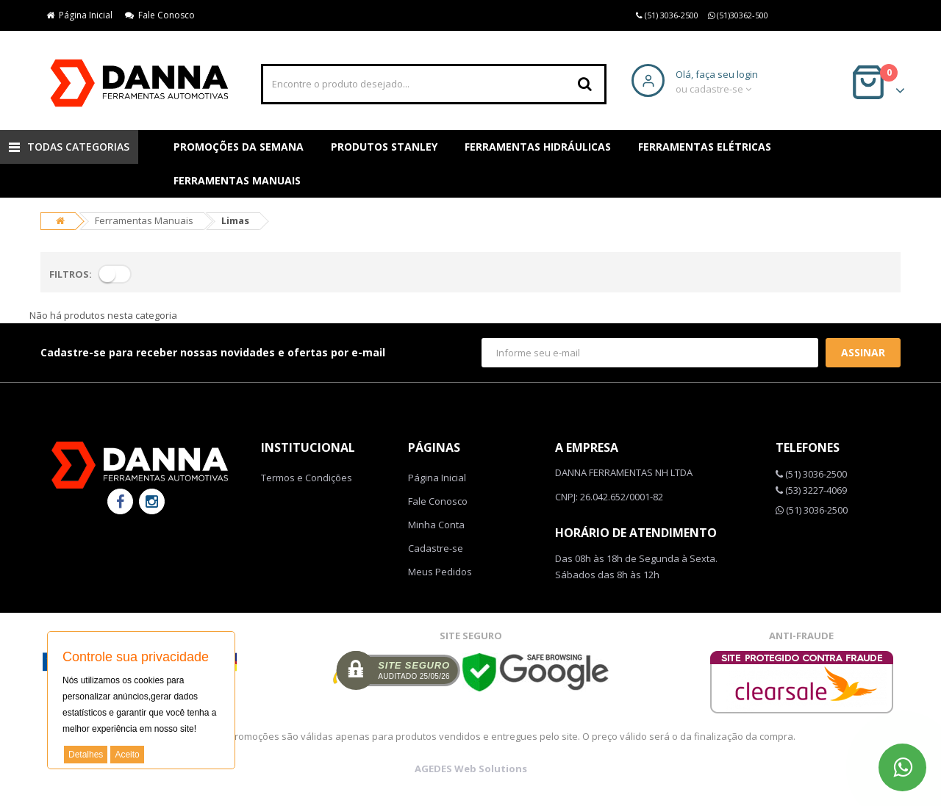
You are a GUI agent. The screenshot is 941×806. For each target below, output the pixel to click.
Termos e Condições (306, 477)
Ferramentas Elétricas (704, 147)
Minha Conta (436, 524)
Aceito (127, 754)
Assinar (863, 352)
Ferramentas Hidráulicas (538, 147)
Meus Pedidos (440, 571)
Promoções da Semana (238, 147)
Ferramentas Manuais (237, 180)
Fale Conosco (160, 15)
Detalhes (85, 754)
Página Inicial (79, 15)
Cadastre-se (435, 548)
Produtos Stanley (384, 147)
